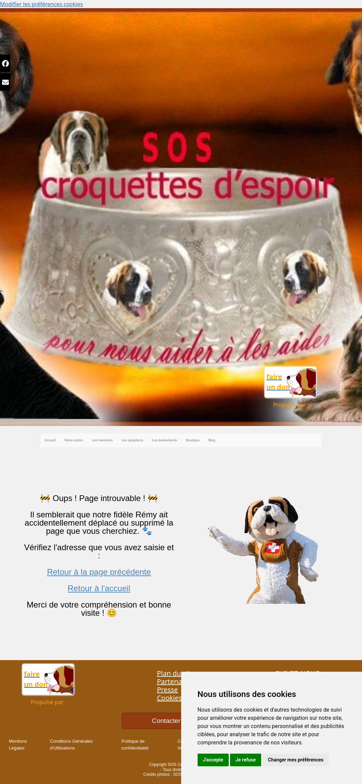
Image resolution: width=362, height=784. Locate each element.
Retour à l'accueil (99, 588)
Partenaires (175, 681)
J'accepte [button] (213, 759)
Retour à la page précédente (99, 571)
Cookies (169, 697)
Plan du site (175, 673)
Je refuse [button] (246, 759)
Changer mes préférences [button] (295, 759)
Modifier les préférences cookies (41, 4)
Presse (167, 689)
